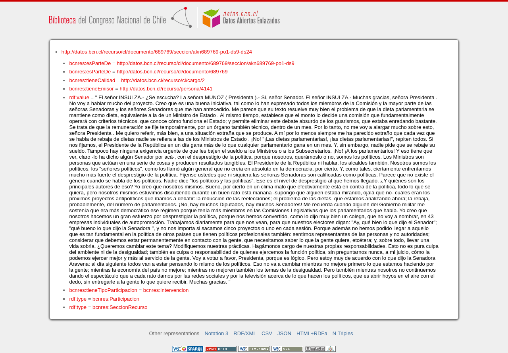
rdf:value (79, 97)
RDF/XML (244, 333)
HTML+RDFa (311, 333)
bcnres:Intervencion (166, 290)
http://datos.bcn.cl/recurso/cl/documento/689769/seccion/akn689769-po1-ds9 (205, 63)
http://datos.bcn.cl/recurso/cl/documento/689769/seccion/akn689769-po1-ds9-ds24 (157, 52)
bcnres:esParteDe (90, 63)
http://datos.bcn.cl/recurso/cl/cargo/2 (163, 80)
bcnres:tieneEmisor (91, 89)
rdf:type (78, 299)
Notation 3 (216, 333)
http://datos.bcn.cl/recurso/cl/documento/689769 (172, 72)
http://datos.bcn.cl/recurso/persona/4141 (166, 89)
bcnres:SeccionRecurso (119, 307)
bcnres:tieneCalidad (92, 80)
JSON (284, 333)
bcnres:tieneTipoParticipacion (103, 290)
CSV (267, 333)
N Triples (343, 333)
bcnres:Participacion (115, 299)
